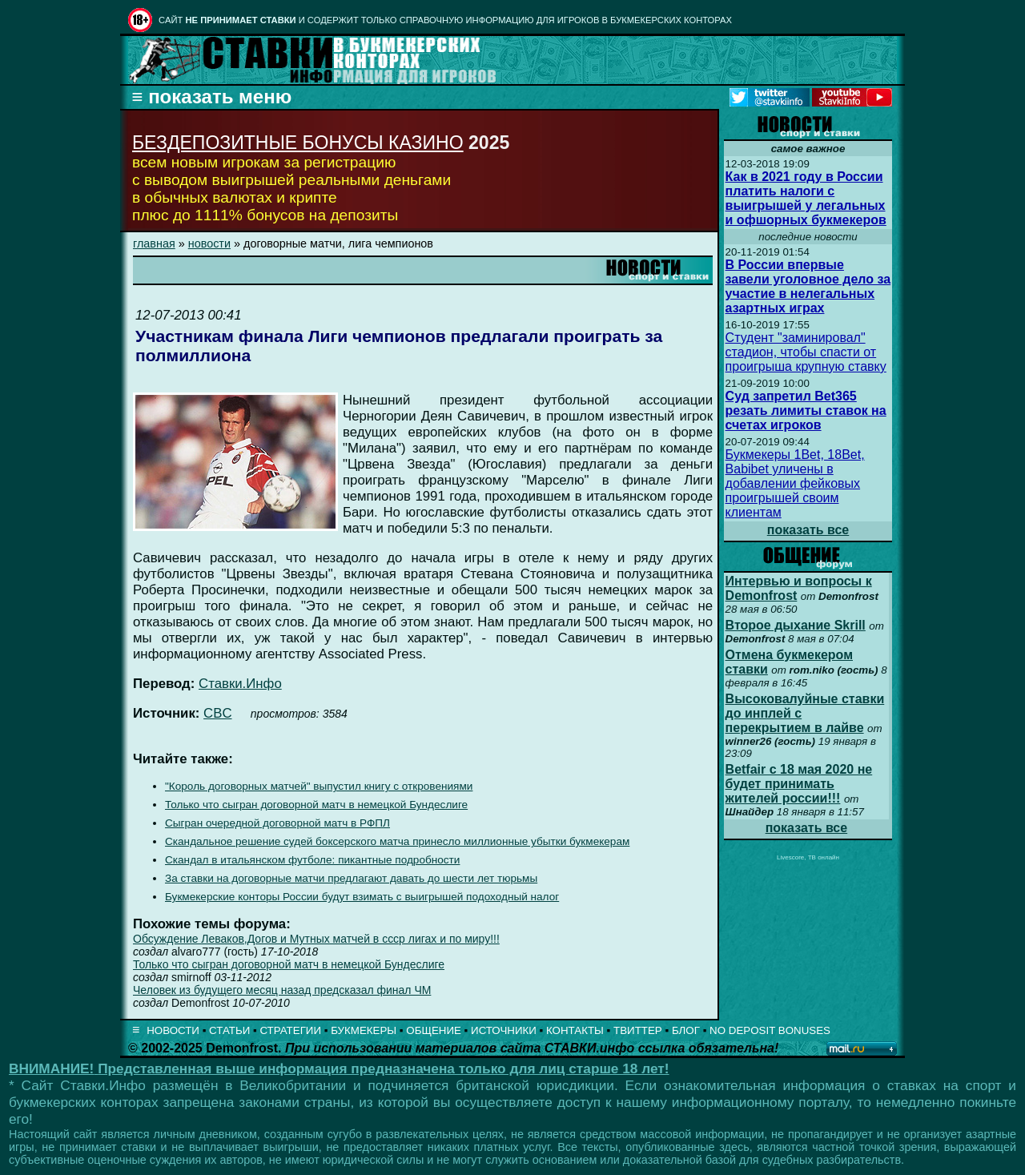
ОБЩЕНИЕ (433, 1030)
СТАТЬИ (229, 1030)
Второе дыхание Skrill (796, 625)
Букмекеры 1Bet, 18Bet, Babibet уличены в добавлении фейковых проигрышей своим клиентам (795, 483)
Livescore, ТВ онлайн (808, 857)
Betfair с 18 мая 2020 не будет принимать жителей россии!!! (799, 784)
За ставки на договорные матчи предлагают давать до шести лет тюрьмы (351, 878)
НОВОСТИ (173, 1030)
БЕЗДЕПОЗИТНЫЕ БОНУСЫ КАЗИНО (298, 142)
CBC (217, 713)
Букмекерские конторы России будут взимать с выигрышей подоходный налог (362, 897)
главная (154, 243)
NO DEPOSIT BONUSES (769, 1030)
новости (209, 243)
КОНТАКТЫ (575, 1030)
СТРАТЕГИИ (290, 1030)
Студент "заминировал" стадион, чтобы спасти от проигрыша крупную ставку (806, 352)
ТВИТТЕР (637, 1030)
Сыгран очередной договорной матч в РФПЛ (277, 823)
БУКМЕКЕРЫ (363, 1030)
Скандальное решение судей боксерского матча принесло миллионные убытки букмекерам (397, 841)
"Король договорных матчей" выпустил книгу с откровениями (318, 786)
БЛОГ (686, 1030)
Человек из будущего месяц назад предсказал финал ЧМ (282, 990)
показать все (808, 530)
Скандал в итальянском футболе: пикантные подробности (312, 860)
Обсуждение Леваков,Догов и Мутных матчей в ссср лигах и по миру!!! (316, 938)
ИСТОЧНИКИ (504, 1030)
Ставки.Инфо (240, 683)
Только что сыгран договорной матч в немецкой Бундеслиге (316, 805)
